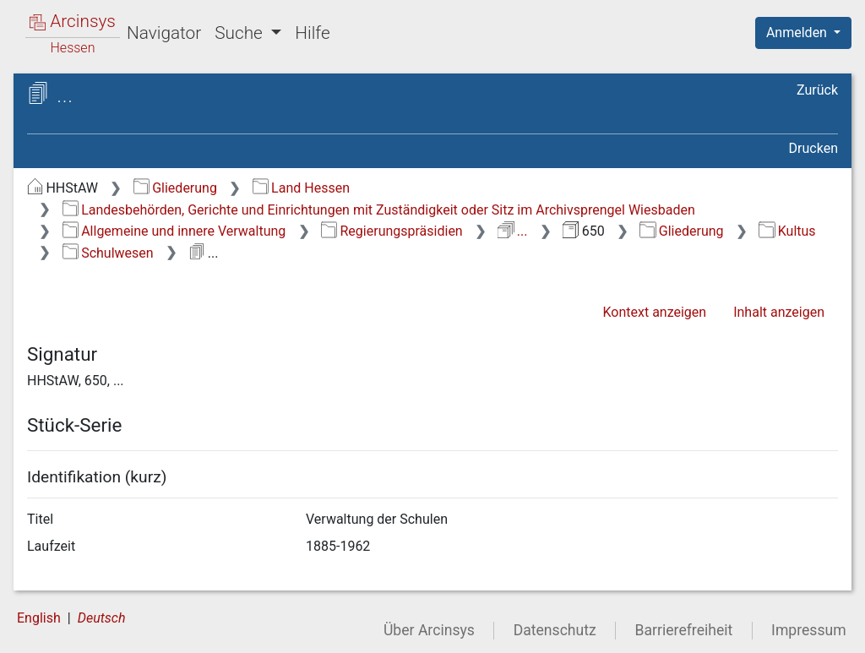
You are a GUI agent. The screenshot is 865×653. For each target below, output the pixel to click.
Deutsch (102, 618)
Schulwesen (108, 253)
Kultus (787, 231)
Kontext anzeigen (654, 312)
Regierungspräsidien (392, 231)
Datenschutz (555, 630)
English (39, 618)
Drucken (813, 148)
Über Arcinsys (429, 630)
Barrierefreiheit (684, 630)
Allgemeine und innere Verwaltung (174, 231)
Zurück (817, 90)
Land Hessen (301, 188)
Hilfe (312, 33)
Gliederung (175, 188)
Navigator (164, 33)
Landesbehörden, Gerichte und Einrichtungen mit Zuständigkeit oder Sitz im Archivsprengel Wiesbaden (379, 210)
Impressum (808, 630)
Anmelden (798, 32)
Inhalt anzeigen (778, 312)
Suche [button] (241, 33)
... (512, 231)
